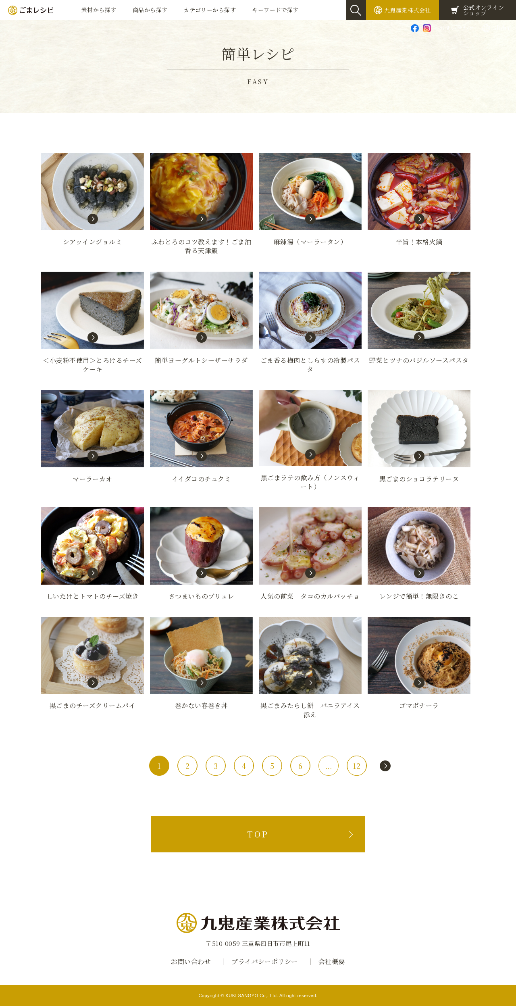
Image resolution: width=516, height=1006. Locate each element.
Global (502, 28)
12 (357, 765)
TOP (258, 834)
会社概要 (331, 961)
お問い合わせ (456, 28)
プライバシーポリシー (264, 961)
